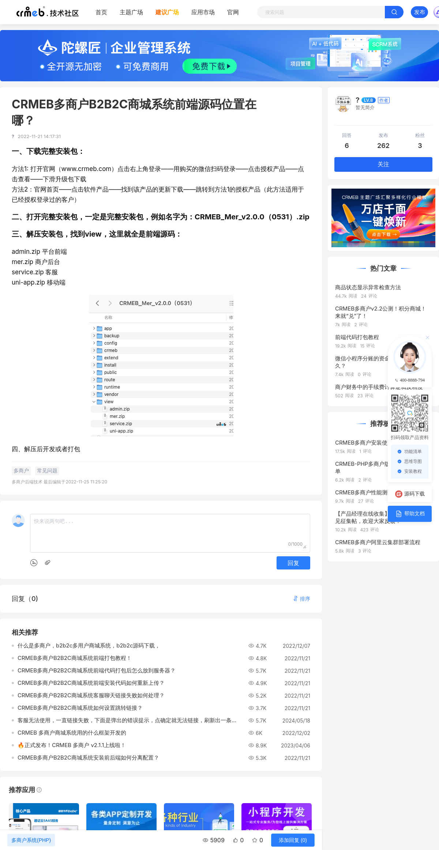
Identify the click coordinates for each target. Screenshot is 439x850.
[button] (301, 598)
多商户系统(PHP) (31, 840)
